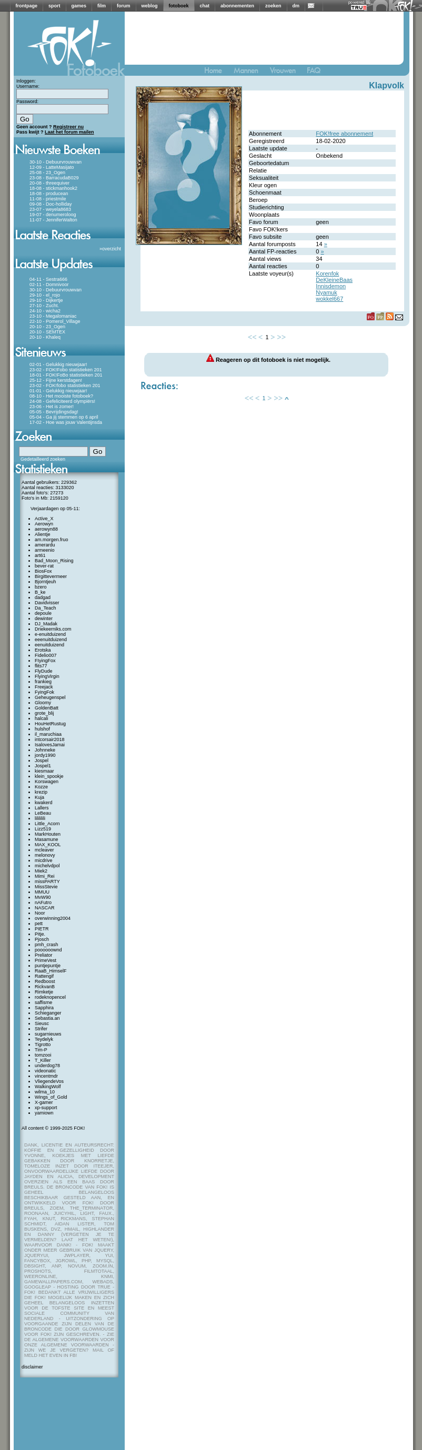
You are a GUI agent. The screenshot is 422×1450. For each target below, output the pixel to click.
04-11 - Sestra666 (48, 279)
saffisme (43, 1002)
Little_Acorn (47, 823)
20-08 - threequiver (49, 183)
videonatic (45, 1070)
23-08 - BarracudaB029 (54, 177)
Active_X (44, 518)
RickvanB (45, 986)
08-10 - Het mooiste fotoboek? (61, 396)
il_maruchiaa (48, 734)
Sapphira (44, 1007)
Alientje (43, 534)
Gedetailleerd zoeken (43, 459)
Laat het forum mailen (69, 132)
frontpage (27, 5)
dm (296, 5)
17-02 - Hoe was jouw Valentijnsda (65, 422)
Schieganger (48, 1013)
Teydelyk (44, 1039)
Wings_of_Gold (51, 1097)
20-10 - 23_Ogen (47, 326)
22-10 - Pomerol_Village (54, 321)
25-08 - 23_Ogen (47, 172)
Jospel (41, 760)
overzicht (111, 248)
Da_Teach (45, 608)
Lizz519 (43, 829)
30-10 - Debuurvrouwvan (55, 162)
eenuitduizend (49, 644)
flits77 (41, 665)
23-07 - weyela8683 (50, 209)
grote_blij (44, 713)
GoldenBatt (46, 708)
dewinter (44, 618)
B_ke (40, 592)
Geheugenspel (50, 697)
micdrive (44, 860)
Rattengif (44, 976)
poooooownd (48, 949)
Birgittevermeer (51, 576)
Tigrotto (43, 1044)
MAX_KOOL (48, 844)
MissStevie (46, 886)
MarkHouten (48, 834)
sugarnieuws (48, 1034)
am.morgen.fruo (51, 539)
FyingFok (44, 692)
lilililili (40, 818)
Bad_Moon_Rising (54, 560)
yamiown (44, 1113)
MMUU (42, 892)
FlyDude (44, 671)
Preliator (44, 955)
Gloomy (43, 702)
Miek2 (41, 871)
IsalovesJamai (50, 744)
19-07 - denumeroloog (52, 214)
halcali (41, 718)
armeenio (45, 550)
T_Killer (43, 1060)
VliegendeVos (49, 1081)
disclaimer (32, 1367)
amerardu (45, 544)
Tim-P (41, 1049)
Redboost (45, 981)
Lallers (42, 807)
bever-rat (44, 566)
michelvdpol (47, 865)
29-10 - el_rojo (44, 295)
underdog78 (47, 1065)
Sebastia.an (47, 1018)
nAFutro (43, 902)
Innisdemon (331, 286)
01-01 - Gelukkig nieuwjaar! (58, 390)
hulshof (42, 729)
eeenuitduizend (51, 639)
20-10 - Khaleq (45, 337)
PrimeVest (45, 960)
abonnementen (237, 5)
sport (54, 5)
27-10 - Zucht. (44, 305)
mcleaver (44, 850)
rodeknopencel (50, 997)
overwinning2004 (53, 918)
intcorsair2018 (50, 739)
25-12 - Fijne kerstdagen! (55, 380)
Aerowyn (44, 523)
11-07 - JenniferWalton (53, 219)
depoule (43, 613)
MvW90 (43, 897)
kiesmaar (44, 771)
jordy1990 (45, 755)
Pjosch (42, 939)
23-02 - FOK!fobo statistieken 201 (65, 385)
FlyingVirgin (47, 676)
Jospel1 (43, 765)
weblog (150, 5)
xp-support (46, 1107)
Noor (40, 913)
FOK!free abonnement (344, 133)
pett (39, 923)
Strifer (41, 1028)
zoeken (273, 5)
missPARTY (47, 881)
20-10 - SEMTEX (47, 331)
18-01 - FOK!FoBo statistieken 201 (66, 375)
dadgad (43, 597)
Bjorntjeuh (45, 581)
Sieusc (42, 1023)
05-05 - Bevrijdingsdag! (53, 411)
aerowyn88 (46, 529)
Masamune (46, 839)
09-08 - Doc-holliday (50, 204)
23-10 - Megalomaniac (53, 316)
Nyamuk (326, 292)
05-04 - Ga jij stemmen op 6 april (63, 417)
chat (205, 5)
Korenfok (327, 273)
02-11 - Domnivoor (49, 284)
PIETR (42, 928)
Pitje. (40, 934)
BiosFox (43, 571)
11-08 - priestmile (47, 198)
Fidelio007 (46, 655)
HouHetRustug (50, 723)
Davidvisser (47, 602)
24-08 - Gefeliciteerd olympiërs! (62, 401)
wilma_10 (45, 1091)
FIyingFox (45, 660)
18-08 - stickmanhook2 (53, 188)
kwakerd (44, 802)
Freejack (44, 686)
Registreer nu (68, 126)
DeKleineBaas (334, 280)
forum (123, 5)
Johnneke (45, 750)
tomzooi (43, 1055)
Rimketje (44, 992)
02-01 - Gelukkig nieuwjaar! (58, 364)
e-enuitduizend (50, 634)
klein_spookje (49, 776)
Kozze (41, 786)
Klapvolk (386, 85)
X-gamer (44, 1102)
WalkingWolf (48, 1086)
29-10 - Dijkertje (46, 300)
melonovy (45, 855)
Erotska (43, 650)
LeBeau (43, 813)
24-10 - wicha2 (45, 310)
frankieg (43, 681)
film (101, 5)
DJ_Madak (46, 623)
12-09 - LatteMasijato (51, 167)
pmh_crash (46, 944)
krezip (41, 792)
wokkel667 (329, 299)
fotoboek (179, 5)
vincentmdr (46, 1076)
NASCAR (45, 907)
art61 (40, 555)
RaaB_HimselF (51, 971)
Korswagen (46, 781)
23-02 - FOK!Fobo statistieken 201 (65, 369)
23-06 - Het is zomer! (51, 406)
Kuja (39, 797)
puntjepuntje (48, 965)
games (79, 5)
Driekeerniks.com (53, 629)
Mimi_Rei (45, 876)
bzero (41, 587)
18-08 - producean (48, 193)
